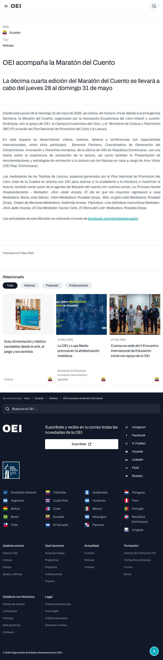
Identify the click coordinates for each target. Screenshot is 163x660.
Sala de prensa (12, 625)
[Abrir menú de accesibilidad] (154, 651)
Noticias (53, 398)
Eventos (89, 553)
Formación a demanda (137, 560)
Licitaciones (10, 611)
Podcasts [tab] (52, 285)
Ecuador (39, 398)
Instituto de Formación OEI (140, 553)
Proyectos (51, 567)
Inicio (27, 398)
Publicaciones (53, 574)
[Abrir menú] (6, 6)
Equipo (7, 567)
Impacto (50, 581)
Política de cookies (56, 618)
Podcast (89, 567)
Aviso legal (51, 611)
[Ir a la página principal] (16, 6)
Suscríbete (82, 444)
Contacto (8, 632)
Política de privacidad (58, 604)
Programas (51, 560)
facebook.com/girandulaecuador (113, 218)
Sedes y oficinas (12, 574)
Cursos (128, 567)
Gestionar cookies (56, 625)
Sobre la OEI (10, 553)
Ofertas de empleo (14, 604)
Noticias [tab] (29, 285)
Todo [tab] (10, 285)
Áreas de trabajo (55, 553)
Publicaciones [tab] (78, 285)
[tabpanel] (81, 339)
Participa (8, 618)
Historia (7, 560)
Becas (127, 574)
